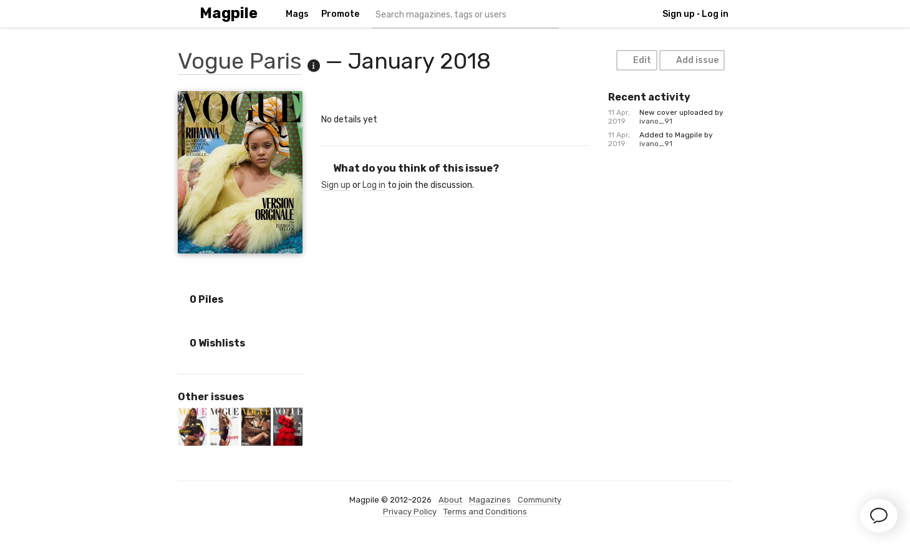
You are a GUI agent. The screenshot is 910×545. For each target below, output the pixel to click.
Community (539, 499)
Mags (297, 14)
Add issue (691, 60)
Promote (340, 14)
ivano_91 (655, 121)
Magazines (490, 499)
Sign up (678, 14)
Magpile (229, 13)
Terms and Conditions (485, 511)
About (450, 499)
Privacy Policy (410, 511)
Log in (715, 14)
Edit (636, 60)
